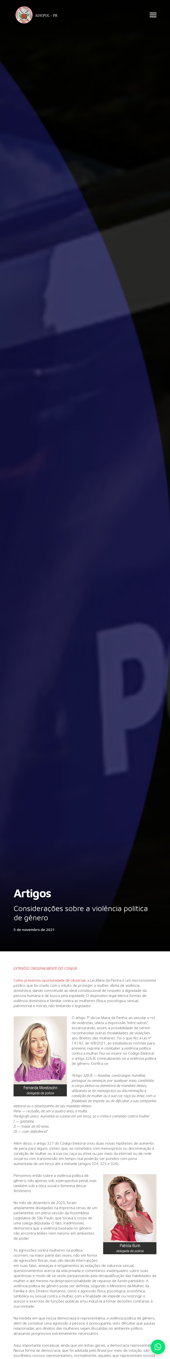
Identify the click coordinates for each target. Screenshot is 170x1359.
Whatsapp (158, 1347)
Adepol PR (38, 15)
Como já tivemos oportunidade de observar (49, 980)
